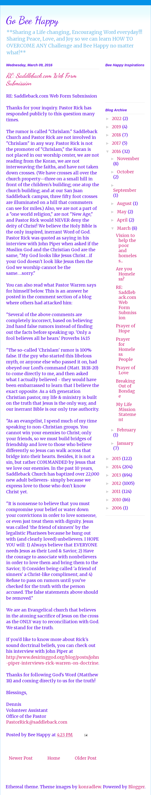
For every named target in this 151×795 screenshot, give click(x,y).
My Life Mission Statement (126, 412)
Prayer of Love (125, 370)
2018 (117, 135)
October (125, 172)
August (125, 203)
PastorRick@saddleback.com (36, 722)
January (125, 443)
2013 (117, 475)
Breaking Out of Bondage (125, 388)
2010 (117, 499)
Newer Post (21, 758)
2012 (117, 483)
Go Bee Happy (32, 20)
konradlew (89, 787)
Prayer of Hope (125, 328)
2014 (117, 467)
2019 (117, 127)
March (124, 228)
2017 (117, 143)
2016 (117, 151)
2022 (117, 118)
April (123, 220)
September (124, 190)
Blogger (136, 787)
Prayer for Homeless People (125, 349)
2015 (117, 458)
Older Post (86, 758)
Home (53, 758)
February (126, 430)
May (122, 211)
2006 (117, 508)
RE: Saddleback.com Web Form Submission (126, 302)
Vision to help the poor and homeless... (126, 248)
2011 (117, 491)
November (128, 158)
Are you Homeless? (125, 274)
